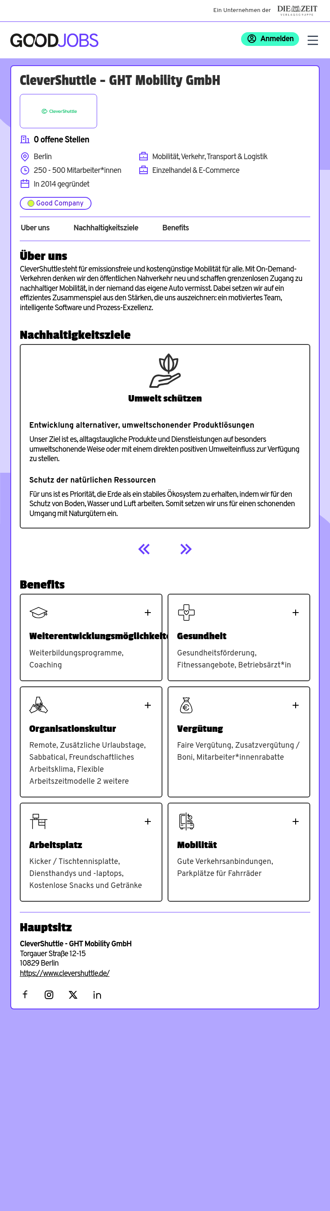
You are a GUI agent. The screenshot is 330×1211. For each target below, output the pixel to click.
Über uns (35, 228)
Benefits (175, 228)
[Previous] (144, 549)
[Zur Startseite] (54, 40)
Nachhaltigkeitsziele (105, 228)
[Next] (185, 549)
